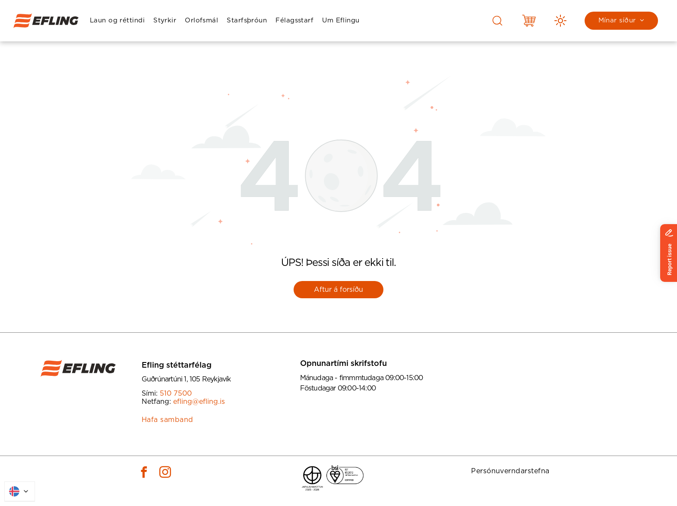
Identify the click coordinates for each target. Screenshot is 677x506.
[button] (117, 21)
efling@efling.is (199, 401)
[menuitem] (117, 21)
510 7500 (176, 393)
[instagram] (165, 473)
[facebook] (144, 473)
